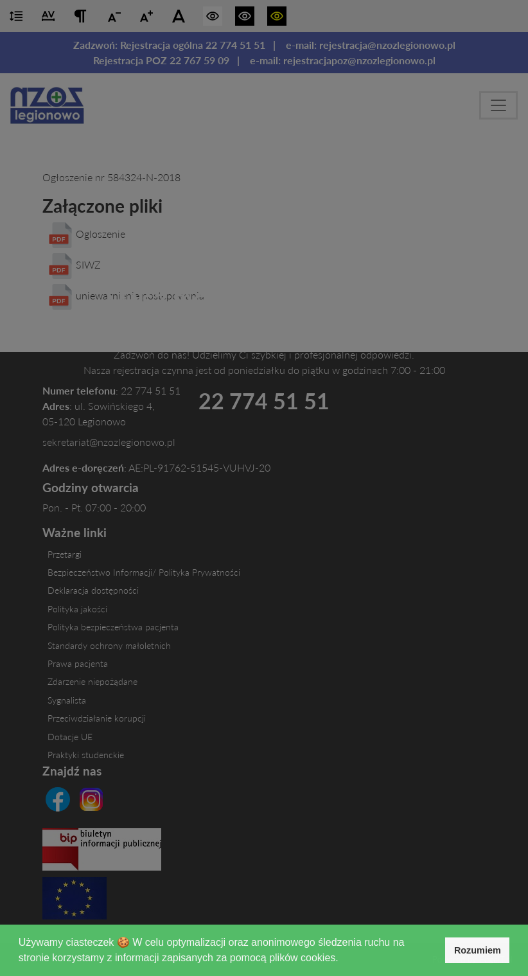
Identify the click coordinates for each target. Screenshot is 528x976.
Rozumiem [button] (477, 950)
